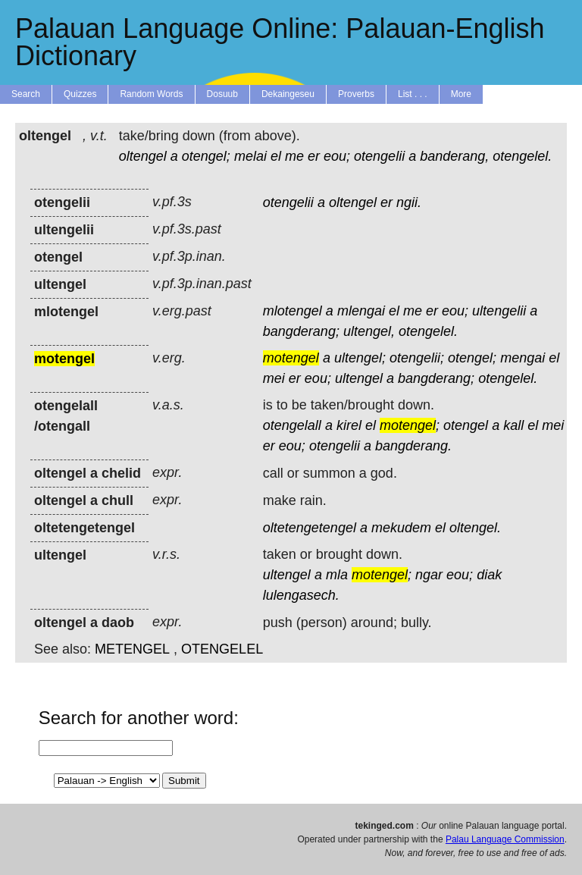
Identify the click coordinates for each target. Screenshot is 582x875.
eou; (337, 156)
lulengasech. (301, 595)
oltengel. (475, 527)
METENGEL (132, 649)
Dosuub (222, 94)
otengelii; (417, 357)
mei (274, 378)
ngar (429, 574)
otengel (465, 425)
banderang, (454, 156)
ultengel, (369, 331)
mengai (522, 357)
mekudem (401, 527)
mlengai (361, 310)
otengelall (292, 425)
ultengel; (360, 357)
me (294, 156)
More (461, 94)
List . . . (412, 94)
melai (250, 156)
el (276, 156)
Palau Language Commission (505, 839)
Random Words (151, 94)
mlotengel (292, 310)
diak (489, 574)
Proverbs (356, 94)
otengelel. (522, 156)
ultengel (359, 378)
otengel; (206, 156)
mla (337, 574)
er (314, 156)
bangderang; (301, 331)
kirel (348, 425)
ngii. (408, 202)
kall (513, 425)
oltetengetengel (309, 527)
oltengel (143, 156)
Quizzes (80, 94)
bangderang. (413, 445)
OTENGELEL (222, 649)
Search (25, 94)
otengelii (379, 156)
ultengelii (499, 310)
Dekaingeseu (287, 94)
